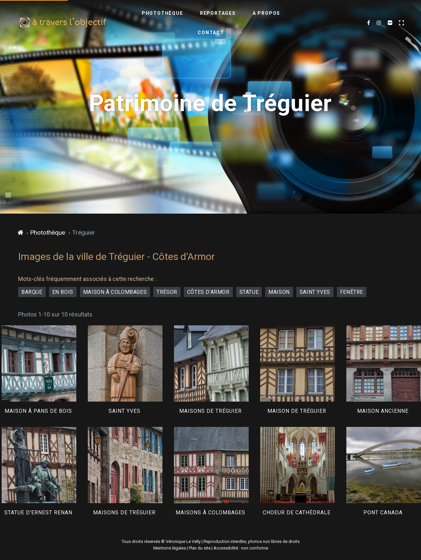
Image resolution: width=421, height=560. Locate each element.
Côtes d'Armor (208, 292)
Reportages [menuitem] (196, 22)
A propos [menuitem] (245, 22)
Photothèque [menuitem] (140, 22)
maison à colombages (115, 292)
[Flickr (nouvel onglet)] (390, 23)
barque (31, 292)
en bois (62, 292)
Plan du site (199, 548)
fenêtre (351, 292)
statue (249, 292)
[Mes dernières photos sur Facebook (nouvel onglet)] (368, 23)
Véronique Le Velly (183, 541)
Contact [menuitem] (288, 22)
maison (279, 292)
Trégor (167, 292)
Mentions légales (169, 548)
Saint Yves (315, 292)
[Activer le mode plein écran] (401, 22)
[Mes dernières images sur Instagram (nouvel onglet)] (379, 23)
